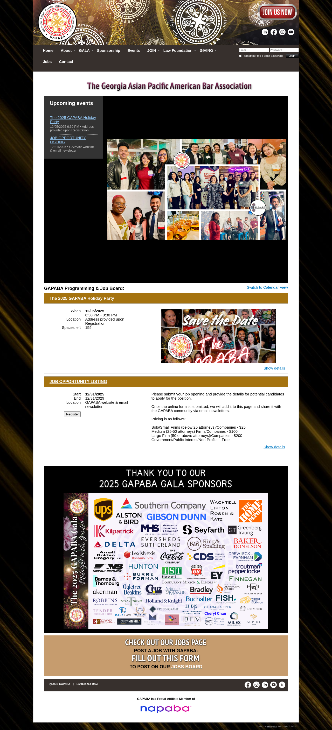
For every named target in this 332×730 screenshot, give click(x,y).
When (76, 311)
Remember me (252, 55)
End (77, 398)
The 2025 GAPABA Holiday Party (82, 298)
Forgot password (272, 55)
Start (77, 394)
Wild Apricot (272, 726)
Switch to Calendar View (267, 287)
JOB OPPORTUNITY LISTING (78, 381)
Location (73, 319)
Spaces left (71, 327)
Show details (274, 368)
